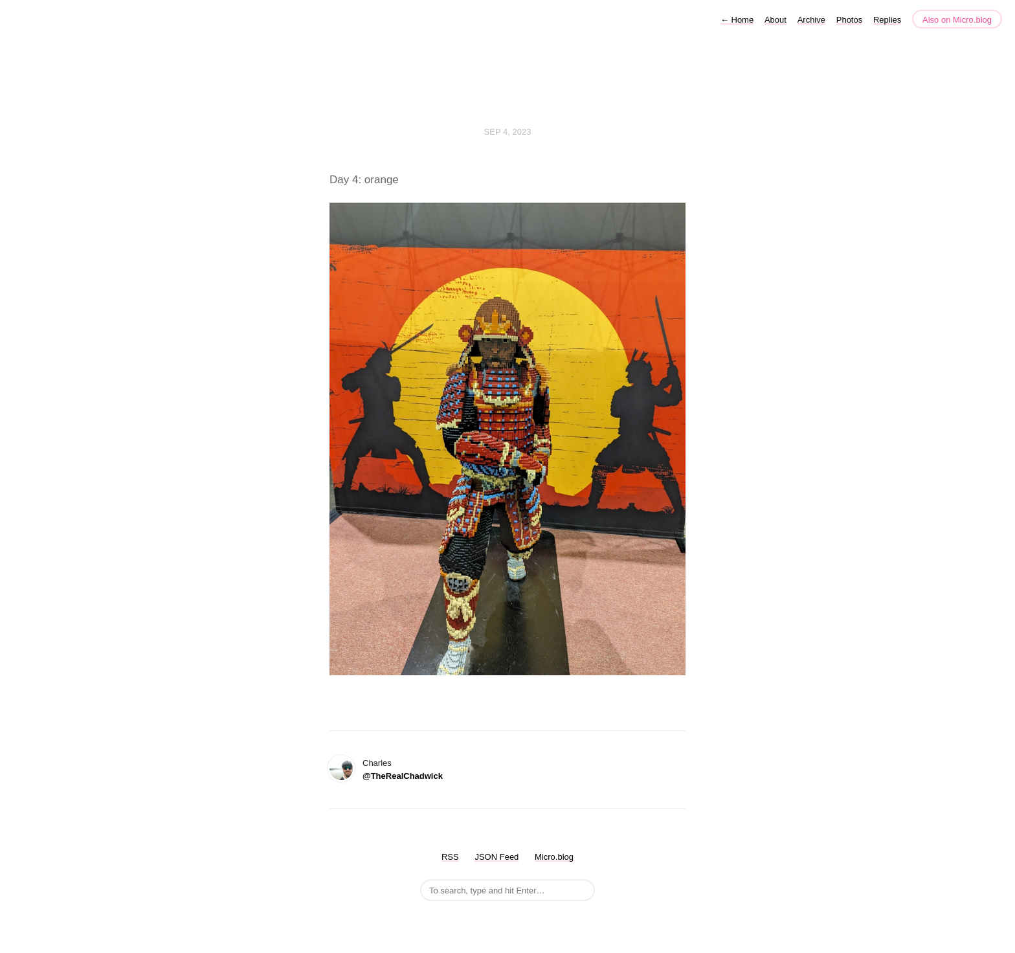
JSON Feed (496, 857)
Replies (887, 20)
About (775, 20)
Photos (849, 20)
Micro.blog (554, 857)
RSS (450, 857)
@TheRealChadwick (402, 776)
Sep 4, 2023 (507, 132)
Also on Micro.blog (957, 20)
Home (736, 20)
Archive (811, 20)
